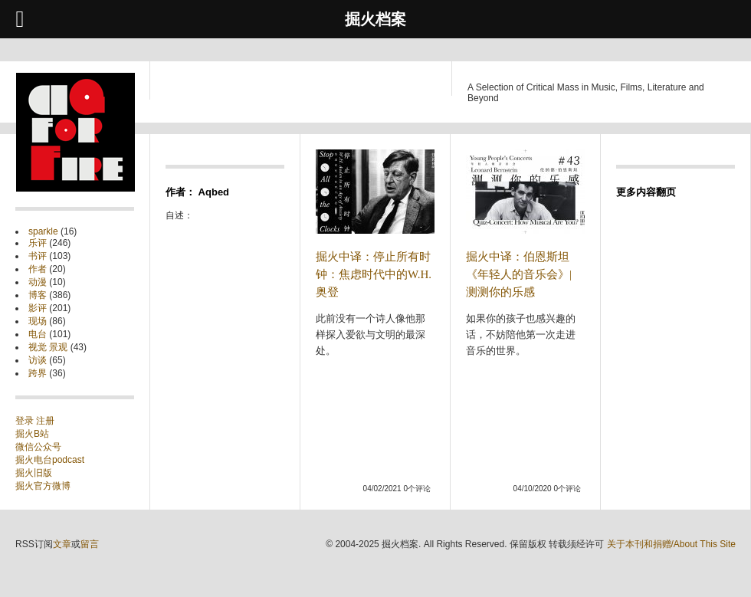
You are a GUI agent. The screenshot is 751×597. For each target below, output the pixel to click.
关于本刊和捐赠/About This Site (671, 544)
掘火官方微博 (43, 486)
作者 (37, 269)
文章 (62, 544)
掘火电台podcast (49, 459)
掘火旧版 (33, 472)
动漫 (37, 282)
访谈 (37, 360)
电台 (37, 334)
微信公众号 (38, 446)
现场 (37, 321)
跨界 (37, 373)
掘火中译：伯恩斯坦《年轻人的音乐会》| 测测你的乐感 (519, 274)
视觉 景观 (47, 347)
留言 (89, 544)
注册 (45, 420)
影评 (37, 308)
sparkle (43, 231)
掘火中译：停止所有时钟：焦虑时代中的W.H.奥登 (373, 274)
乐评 (37, 243)
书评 (37, 256)
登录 (25, 420)
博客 (37, 295)
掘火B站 (32, 433)
